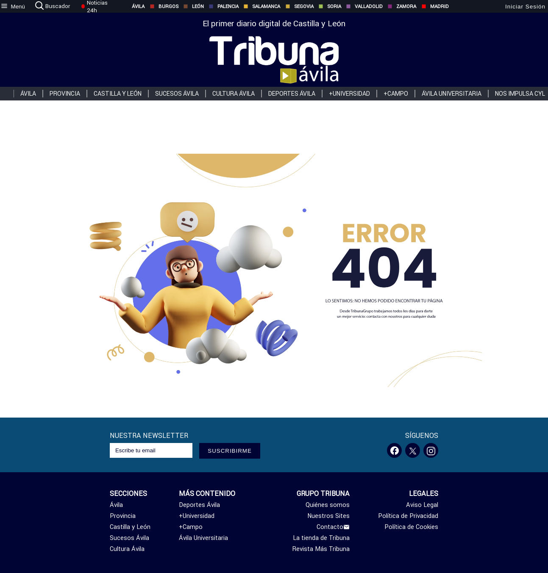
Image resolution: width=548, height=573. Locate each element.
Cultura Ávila (233, 93)
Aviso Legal (422, 505)
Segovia (299, 6)
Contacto (333, 527)
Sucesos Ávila (177, 93)
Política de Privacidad (408, 516)
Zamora (401, 6)
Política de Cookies (411, 527)
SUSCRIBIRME (230, 451)
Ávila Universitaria (451, 93)
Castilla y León (118, 93)
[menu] (12, 6)
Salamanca (261, 6)
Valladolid (364, 6)
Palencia (224, 6)
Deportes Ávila (291, 93)
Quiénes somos (328, 505)
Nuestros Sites (328, 516)
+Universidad (349, 93)
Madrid (435, 6)
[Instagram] (430, 450)
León (193, 6)
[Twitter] (412, 450)
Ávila (134, 6)
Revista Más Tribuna (321, 549)
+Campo (396, 93)
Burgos (164, 6)
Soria (329, 6)
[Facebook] (394, 450)
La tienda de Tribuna (321, 538)
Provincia (65, 93)
